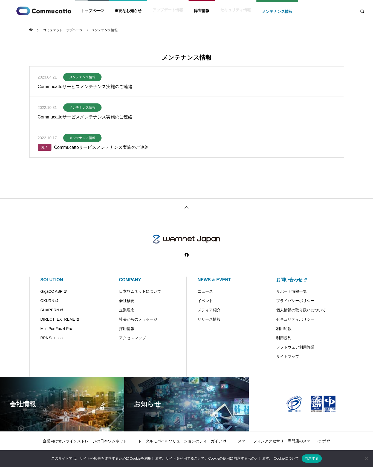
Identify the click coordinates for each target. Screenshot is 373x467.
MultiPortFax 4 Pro (56, 328)
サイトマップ (287, 356)
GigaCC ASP (54, 291)
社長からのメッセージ (138, 319)
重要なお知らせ (128, 10)
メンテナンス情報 (277, 11)
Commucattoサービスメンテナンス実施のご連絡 (85, 86)
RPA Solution (52, 338)
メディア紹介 (209, 310)
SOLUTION (52, 279)
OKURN (50, 300)
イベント (205, 300)
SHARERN (52, 310)
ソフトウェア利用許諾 (295, 347)
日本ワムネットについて (140, 291)
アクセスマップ (132, 338)
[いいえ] (366, 458)
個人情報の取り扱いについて (301, 310)
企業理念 (126, 310)
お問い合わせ (292, 279)
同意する (312, 458)
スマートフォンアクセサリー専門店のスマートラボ (284, 441)
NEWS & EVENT (214, 279)
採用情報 (126, 328)
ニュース (205, 291)
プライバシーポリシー (295, 300)
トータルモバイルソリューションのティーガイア (182, 441)
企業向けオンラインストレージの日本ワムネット (85, 441)
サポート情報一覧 (291, 291)
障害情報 (201, 10)
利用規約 (283, 338)
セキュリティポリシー (295, 319)
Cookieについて (286, 458)
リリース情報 (209, 319)
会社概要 (126, 300)
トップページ (92, 10)
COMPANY (130, 279)
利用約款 (283, 328)
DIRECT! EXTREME (60, 319)
